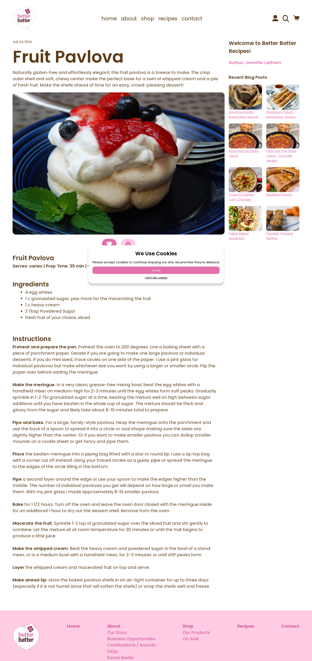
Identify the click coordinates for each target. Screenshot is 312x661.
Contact (290, 626)
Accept (156, 270)
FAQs (112, 651)
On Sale (191, 639)
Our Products (196, 632)
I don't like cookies (156, 277)
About (113, 626)
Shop (188, 626)
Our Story (117, 632)
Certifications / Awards (131, 645)
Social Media (120, 658)
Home (73, 626)
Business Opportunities (131, 639)
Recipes (245, 626)
